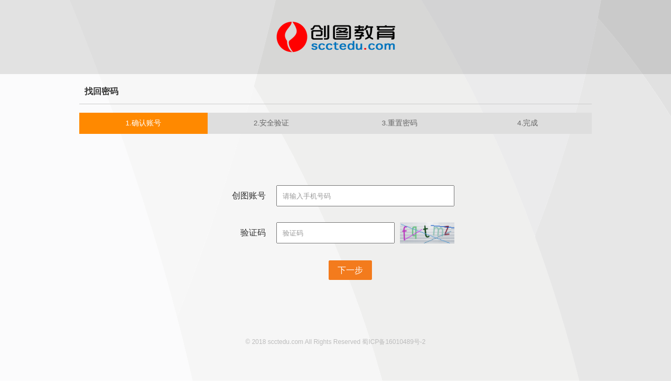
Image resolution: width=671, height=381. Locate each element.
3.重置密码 (399, 123)
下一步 (350, 270)
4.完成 (527, 123)
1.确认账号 (143, 123)
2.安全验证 (271, 123)
